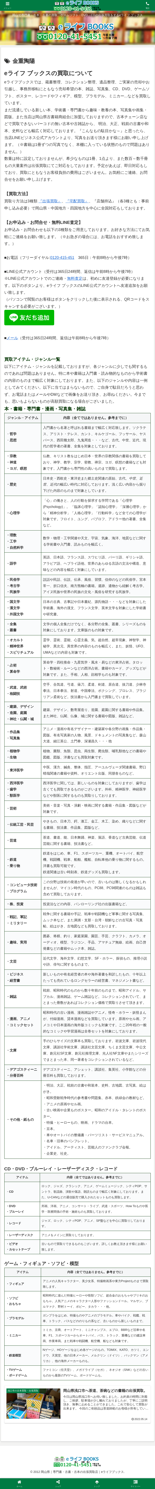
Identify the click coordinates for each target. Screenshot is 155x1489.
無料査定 (75, 278)
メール (12, 338)
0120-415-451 (62, 257)
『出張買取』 (50, 201)
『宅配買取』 (77, 201)
